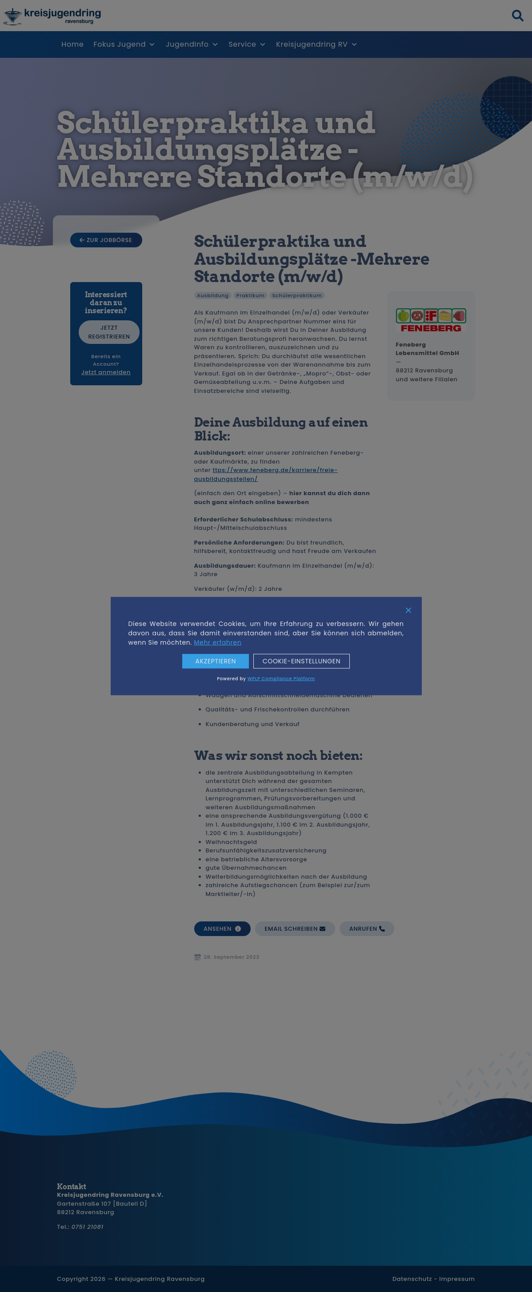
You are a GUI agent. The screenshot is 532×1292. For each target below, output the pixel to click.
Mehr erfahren (217, 642)
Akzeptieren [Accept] (215, 661)
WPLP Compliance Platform (281, 678)
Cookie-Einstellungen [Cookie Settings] (301, 661)
